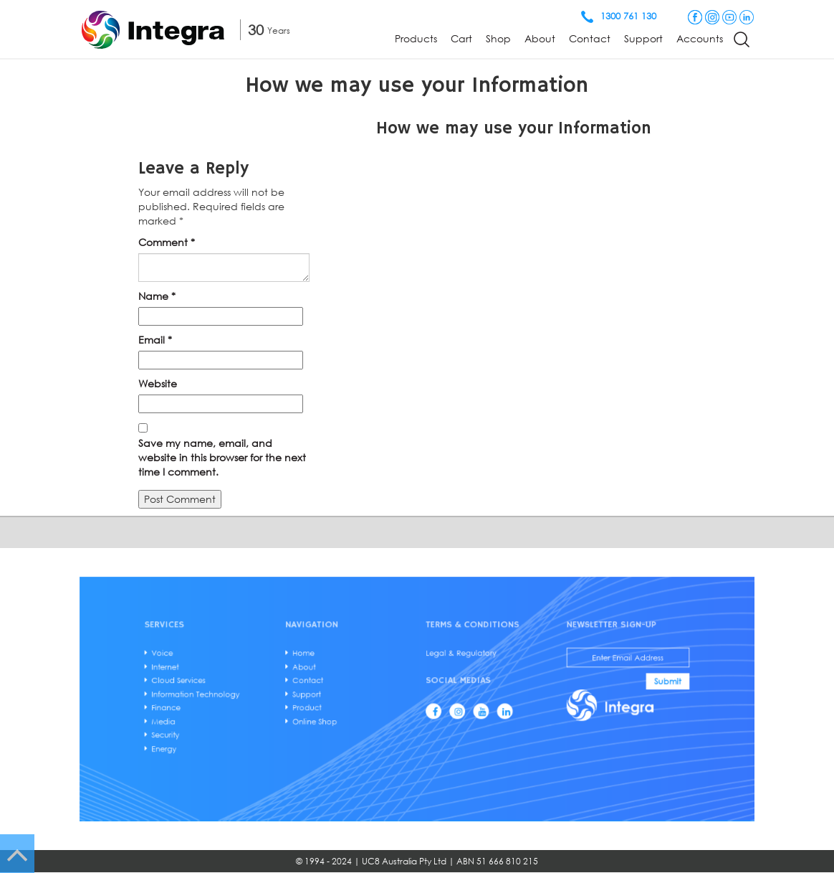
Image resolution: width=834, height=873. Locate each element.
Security (219, 727)
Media (217, 716)
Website (157, 383)
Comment (166, 242)
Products (416, 38)
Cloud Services (229, 684)
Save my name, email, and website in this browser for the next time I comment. (222, 457)
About (539, 38)
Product (330, 705)
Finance (219, 705)
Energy (218, 738)
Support (643, 38)
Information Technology (243, 695)
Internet (219, 673)
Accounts (699, 38)
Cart (461, 38)
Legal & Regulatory (452, 662)
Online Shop (336, 716)
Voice (217, 662)
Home (327, 662)
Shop (498, 38)
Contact (589, 38)
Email (155, 340)
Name (157, 296)
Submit (614, 685)
